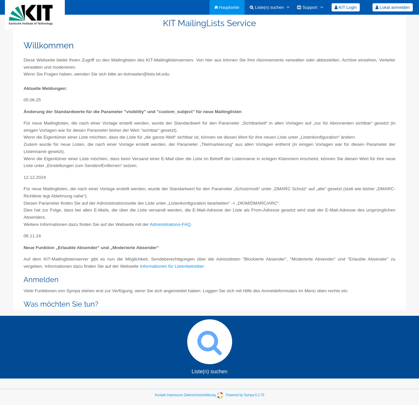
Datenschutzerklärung (200, 395)
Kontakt (160, 395)
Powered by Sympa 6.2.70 (245, 395)
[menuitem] (227, 7)
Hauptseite (227, 7)
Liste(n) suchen (267, 7)
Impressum (175, 395)
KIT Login (346, 7)
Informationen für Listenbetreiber (172, 266)
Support (307, 7)
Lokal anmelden (392, 7)
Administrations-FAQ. (171, 224)
